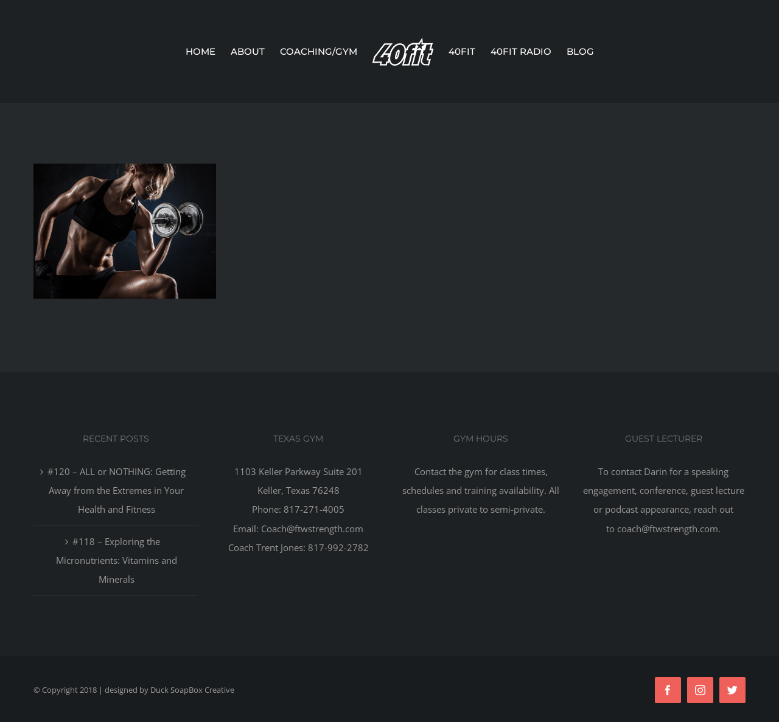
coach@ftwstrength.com (667, 528)
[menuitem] (208, 51)
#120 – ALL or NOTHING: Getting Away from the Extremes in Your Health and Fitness (116, 490)
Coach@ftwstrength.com (312, 528)
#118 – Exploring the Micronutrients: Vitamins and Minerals (116, 560)
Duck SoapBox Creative (192, 689)
